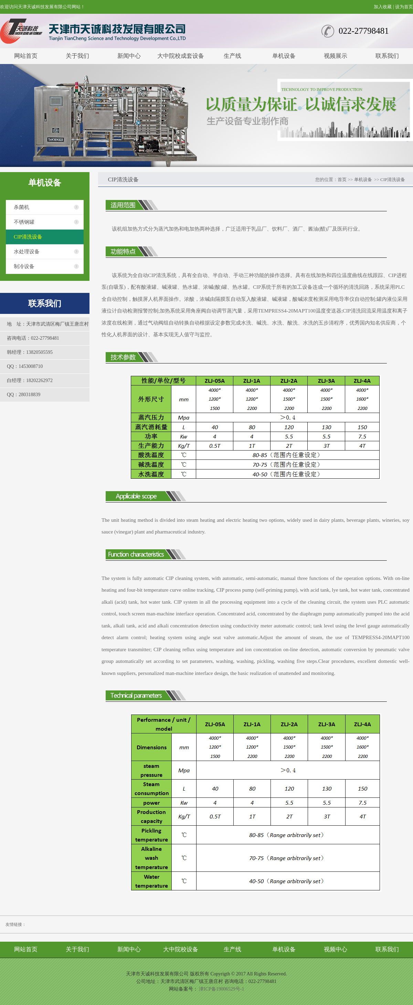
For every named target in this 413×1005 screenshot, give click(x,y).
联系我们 (387, 56)
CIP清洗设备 (28, 237)
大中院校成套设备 (180, 56)
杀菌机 (21, 207)
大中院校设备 (180, 949)
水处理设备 (27, 251)
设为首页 (404, 6)
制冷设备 (24, 266)
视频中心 (335, 949)
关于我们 (77, 56)
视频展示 (335, 56)
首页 (342, 179)
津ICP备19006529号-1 (221, 989)
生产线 (232, 56)
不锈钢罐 (24, 222)
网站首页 (26, 56)
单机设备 (284, 56)
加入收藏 (383, 6)
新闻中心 (129, 56)
